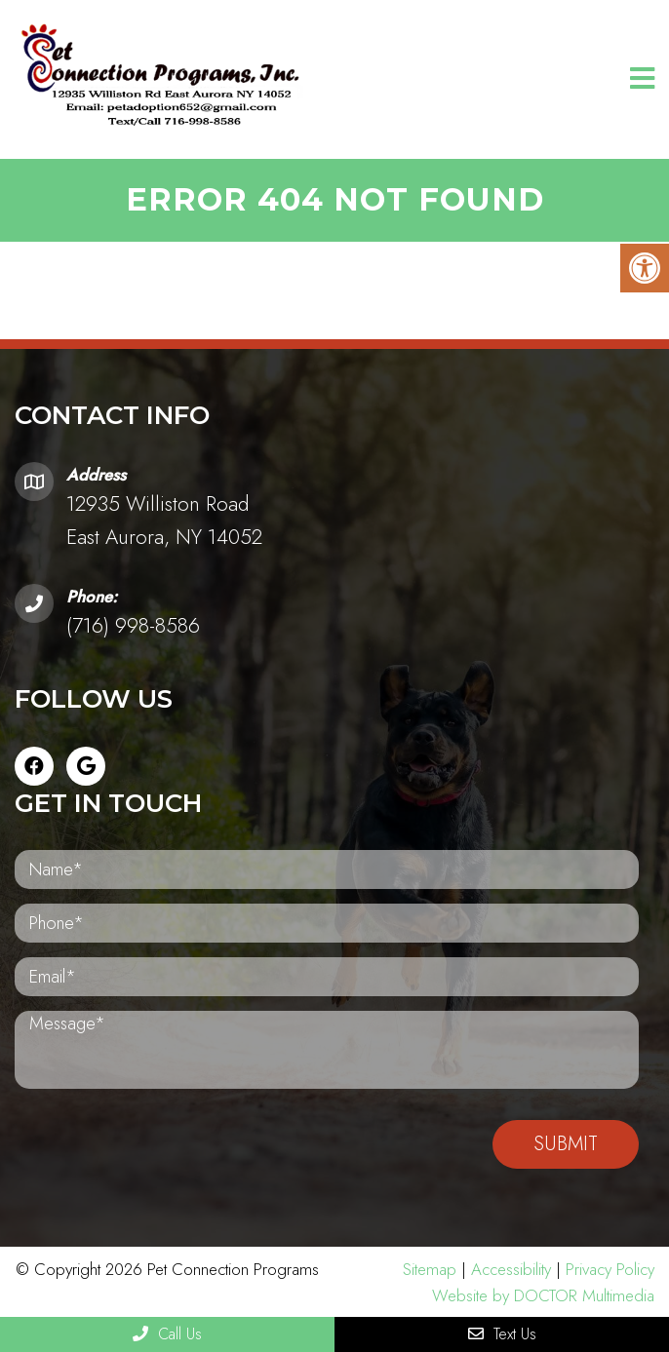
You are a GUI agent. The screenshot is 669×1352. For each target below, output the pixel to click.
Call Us (167, 1334)
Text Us (502, 1334)
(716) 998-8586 (133, 625)
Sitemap (429, 1269)
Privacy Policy (610, 1269)
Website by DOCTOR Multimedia (543, 1295)
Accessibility (511, 1269)
